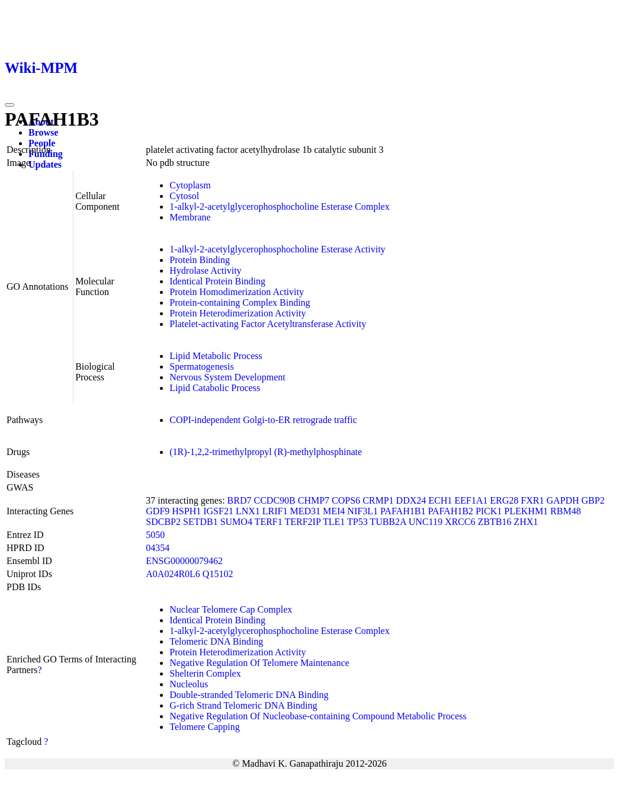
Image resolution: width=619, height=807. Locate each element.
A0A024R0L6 (173, 574)
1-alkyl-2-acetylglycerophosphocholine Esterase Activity (277, 249)
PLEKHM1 (526, 511)
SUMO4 (236, 522)
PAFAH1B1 (402, 511)
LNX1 (248, 511)
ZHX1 (526, 522)
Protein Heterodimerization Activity (237, 313)
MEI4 (334, 511)
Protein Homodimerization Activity (236, 292)
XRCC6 (460, 522)
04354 (157, 548)
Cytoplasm (189, 185)
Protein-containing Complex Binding (239, 302)
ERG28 (504, 500)
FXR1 (532, 500)
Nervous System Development (227, 377)
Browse (43, 132)
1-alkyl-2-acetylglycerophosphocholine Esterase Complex (279, 206)
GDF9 (157, 511)
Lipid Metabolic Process (215, 356)
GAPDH (562, 500)
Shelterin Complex (204, 673)
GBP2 (593, 500)
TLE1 (334, 522)
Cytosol (184, 196)
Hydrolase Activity (205, 270)
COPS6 (346, 500)
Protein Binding (199, 260)
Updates (45, 164)
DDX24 (411, 500)
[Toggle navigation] (9, 105)
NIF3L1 (362, 511)
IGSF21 (218, 511)
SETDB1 (200, 522)
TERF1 (269, 522)
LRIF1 (275, 511)
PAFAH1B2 (450, 511)
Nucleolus (188, 684)
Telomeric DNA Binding (216, 641)
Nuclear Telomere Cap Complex (230, 609)
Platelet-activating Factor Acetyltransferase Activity (267, 324)
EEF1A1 (470, 500)
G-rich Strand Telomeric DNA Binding (243, 705)
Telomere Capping (204, 727)
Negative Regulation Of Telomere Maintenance (259, 663)
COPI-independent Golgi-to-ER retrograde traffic (263, 420)
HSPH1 (186, 511)
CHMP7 (313, 500)
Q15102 (218, 574)
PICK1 (489, 511)
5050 (155, 535)
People (41, 143)
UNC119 (425, 522)
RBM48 (565, 511)
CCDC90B (274, 500)
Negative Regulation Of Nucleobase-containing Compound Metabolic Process (317, 716)
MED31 (305, 511)
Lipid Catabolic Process (214, 388)
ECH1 (440, 500)
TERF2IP (302, 522)
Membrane (189, 217)
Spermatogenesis (201, 366)
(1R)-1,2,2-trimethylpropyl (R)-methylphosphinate (265, 452)
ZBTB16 (494, 522)
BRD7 (239, 500)
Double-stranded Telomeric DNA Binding (248, 695)
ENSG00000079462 (184, 561)
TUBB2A (388, 522)
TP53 (357, 522)
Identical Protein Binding (217, 281)
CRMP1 (378, 500)
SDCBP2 (163, 522)
